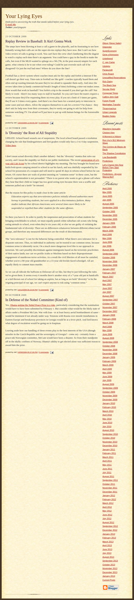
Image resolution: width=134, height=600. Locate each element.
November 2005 (109, 215)
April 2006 (107, 234)
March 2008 (107, 323)
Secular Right (108, 89)
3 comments (44, 352)
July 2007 (106, 292)
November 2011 (109, 488)
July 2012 (106, 518)
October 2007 (108, 304)
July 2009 (106, 380)
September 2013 (110, 561)
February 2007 (109, 273)
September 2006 (110, 254)
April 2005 (107, 188)
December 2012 (109, 530)
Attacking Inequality (111, 129)
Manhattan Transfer (111, 104)
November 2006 (109, 261)
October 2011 (108, 484)
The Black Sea (109, 85)
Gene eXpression (110, 54)
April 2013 (107, 545)
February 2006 (109, 227)
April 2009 (107, 369)
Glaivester (107, 47)
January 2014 (108, 576)
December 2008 (109, 353)
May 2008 (107, 330)
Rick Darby (107, 81)
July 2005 (106, 200)
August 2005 (108, 204)
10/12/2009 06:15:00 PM (28, 290)
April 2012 (107, 507)
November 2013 (109, 568)
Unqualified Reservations (114, 77)
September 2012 (110, 526)
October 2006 (108, 257)
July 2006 (106, 246)
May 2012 (107, 511)
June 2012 (107, 515)
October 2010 (108, 438)
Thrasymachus (109, 108)
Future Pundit (108, 101)
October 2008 (108, 346)
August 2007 (108, 296)
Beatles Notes (109, 116)
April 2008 (107, 327)
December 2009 (109, 399)
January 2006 (108, 223)
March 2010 (107, 411)
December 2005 (109, 219)
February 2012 (109, 499)
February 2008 (109, 319)
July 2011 (106, 472)
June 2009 (107, 376)
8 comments (44, 290)
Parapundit (107, 70)
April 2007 (107, 280)
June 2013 (107, 549)
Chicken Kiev (108, 132)
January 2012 (108, 495)
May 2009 (107, 373)
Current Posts (108, 580)
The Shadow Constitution (114, 153)
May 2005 (107, 192)
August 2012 (108, 522)
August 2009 (108, 384)
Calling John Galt (110, 97)
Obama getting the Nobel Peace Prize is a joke (32, 305)
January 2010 (108, 403)
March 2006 (107, 231)
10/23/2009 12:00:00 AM (28, 123)
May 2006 (107, 238)
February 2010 (109, 407)
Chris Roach (108, 74)
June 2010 (107, 422)
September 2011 (110, 480)
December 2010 (109, 445)
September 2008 (110, 342)
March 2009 (107, 365)
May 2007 (107, 284)
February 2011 (109, 453)
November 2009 (109, 396)
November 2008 (109, 350)
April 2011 (107, 461)
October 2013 (108, 565)
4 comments (44, 123)
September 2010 (110, 434)
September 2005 (110, 207)
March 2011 (107, 457)
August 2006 (108, 250)
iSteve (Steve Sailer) (111, 43)
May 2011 (107, 465)
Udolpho (106, 66)
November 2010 (109, 442)
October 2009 (108, 392)
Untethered (107, 58)
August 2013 (108, 557)
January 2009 (108, 357)
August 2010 (108, 430)
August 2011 (108, 476)
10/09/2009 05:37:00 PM (28, 352)
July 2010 (106, 426)
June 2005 (107, 196)
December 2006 (109, 265)
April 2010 (107, 415)
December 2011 (109, 492)
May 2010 (107, 419)
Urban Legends (109, 112)
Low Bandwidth (109, 157)
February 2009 (109, 361)
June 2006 (107, 242)
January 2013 (108, 534)
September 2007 (110, 300)
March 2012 (107, 503)
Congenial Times (110, 93)
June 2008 (107, 334)
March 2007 (107, 277)
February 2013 (109, 538)
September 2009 (110, 388)
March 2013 (107, 542)
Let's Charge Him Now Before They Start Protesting (112, 167)
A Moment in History (111, 136)
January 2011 (108, 449)
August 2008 (108, 338)
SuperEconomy (109, 51)
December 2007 (109, 311)
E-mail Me (10, 24)
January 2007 (108, 269)
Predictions (107, 161)
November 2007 (109, 307)
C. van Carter (108, 62)
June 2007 (107, 288)
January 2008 (108, 315)
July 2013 (106, 553)
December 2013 (109, 572)
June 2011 (107, 469)
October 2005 (108, 211)
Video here (10, 145)
